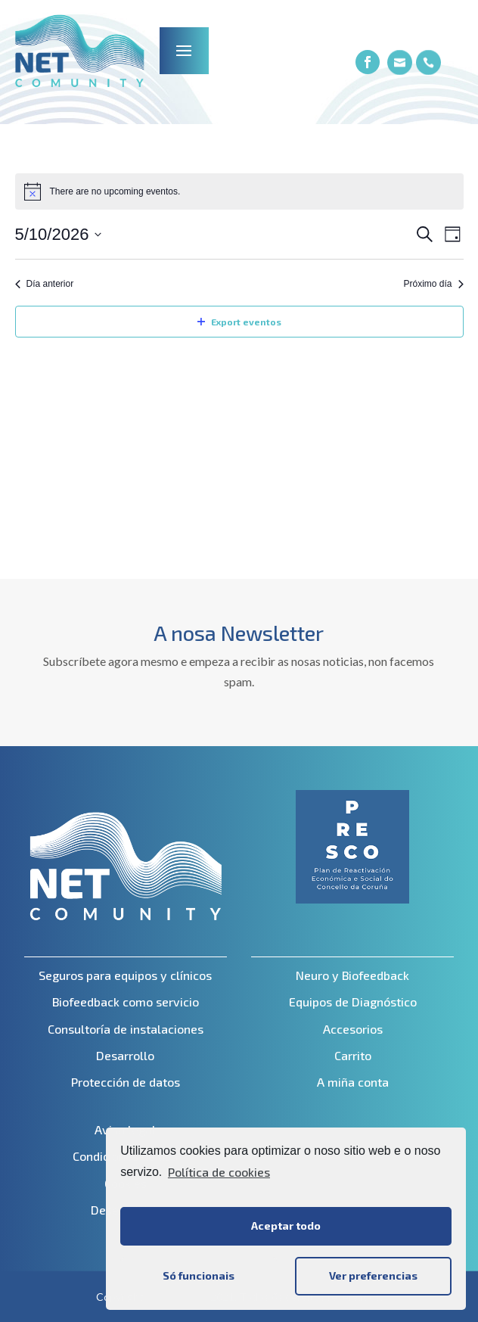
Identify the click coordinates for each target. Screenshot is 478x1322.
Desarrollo (125, 1055)
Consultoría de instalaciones (125, 1029)
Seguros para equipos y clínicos (125, 975)
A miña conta (353, 1082)
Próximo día (433, 283)
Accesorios (353, 1029)
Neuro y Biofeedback (352, 975)
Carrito (352, 1055)
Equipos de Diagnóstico (353, 1001)
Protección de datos (125, 1082)
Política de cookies (219, 1172)
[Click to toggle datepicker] (58, 234)
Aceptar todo (286, 1225)
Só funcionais (198, 1275)
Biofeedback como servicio (125, 1001)
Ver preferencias (373, 1275)
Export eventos (239, 321)
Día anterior (44, 283)
